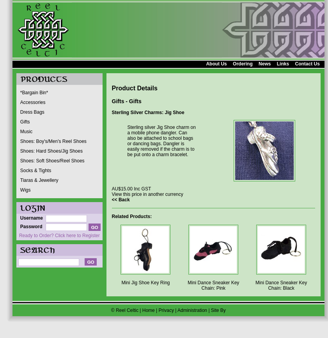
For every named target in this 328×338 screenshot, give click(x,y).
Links (283, 64)
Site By (218, 310)
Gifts (25, 122)
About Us (216, 64)
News (265, 64)
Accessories (33, 102)
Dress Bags (32, 112)
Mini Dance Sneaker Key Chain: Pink (213, 285)
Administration (192, 310)
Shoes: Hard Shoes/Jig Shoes (51, 151)
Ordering (243, 64)
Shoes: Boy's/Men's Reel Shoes (53, 141)
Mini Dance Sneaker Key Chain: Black (281, 285)
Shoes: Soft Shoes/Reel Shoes (52, 161)
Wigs (25, 190)
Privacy (166, 310)
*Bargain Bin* (34, 92)
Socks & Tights (35, 170)
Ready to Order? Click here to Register (59, 235)
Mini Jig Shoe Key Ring (145, 282)
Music (26, 131)
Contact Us (307, 64)
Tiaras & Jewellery (39, 180)
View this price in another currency (147, 194)
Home (148, 310)
